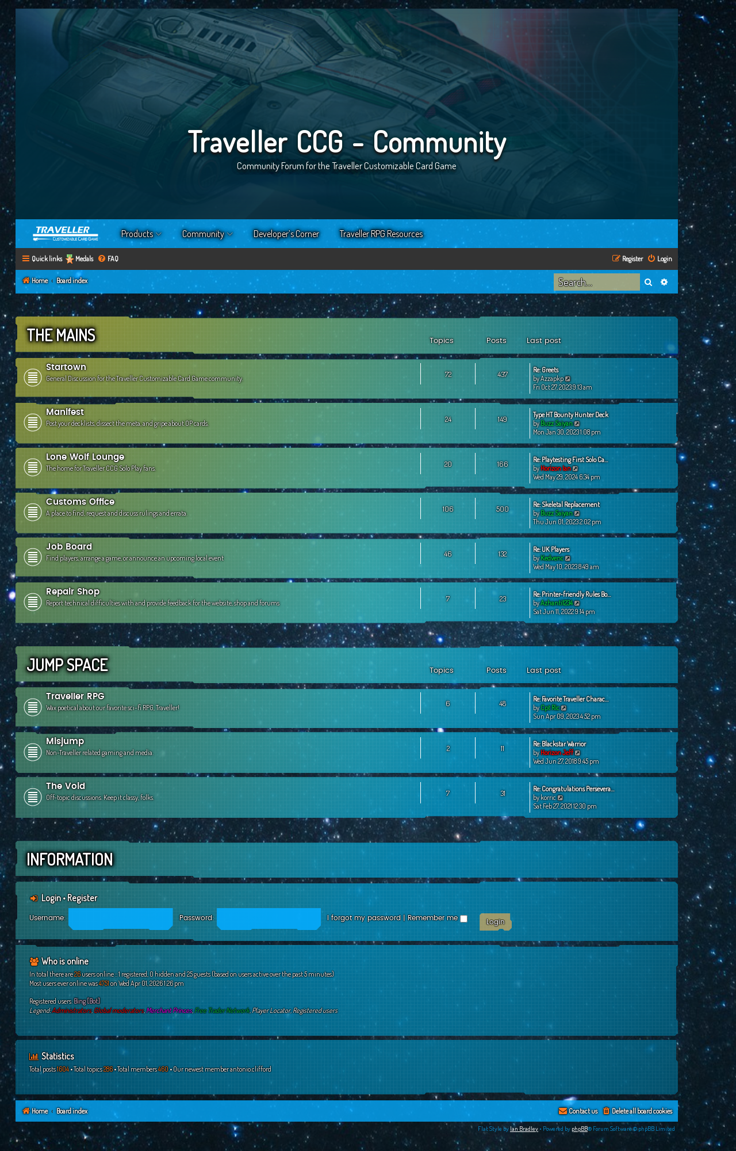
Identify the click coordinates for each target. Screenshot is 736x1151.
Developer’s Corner (286, 233)
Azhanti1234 (556, 603)
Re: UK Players (551, 549)
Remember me (437, 917)
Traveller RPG (75, 696)
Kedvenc (552, 558)
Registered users (315, 1010)
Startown (66, 367)
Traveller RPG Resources (381, 233)
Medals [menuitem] (84, 258)
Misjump (65, 741)
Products (137, 233)
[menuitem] (107, 259)
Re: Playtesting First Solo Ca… (570, 459)
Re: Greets (545, 369)
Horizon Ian (555, 468)
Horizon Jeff (556, 752)
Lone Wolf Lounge (85, 457)
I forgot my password (364, 917)
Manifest (65, 412)
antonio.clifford (250, 1069)
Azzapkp (552, 378)
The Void (65, 786)
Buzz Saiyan (556, 423)
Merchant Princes (169, 1010)
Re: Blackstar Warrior (559, 744)
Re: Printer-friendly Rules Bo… (572, 594)
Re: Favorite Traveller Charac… (570, 699)
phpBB (580, 1129)
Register (82, 898)
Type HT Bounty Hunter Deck (570, 414)
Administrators (71, 1010)
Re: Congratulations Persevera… (573, 788)
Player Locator (271, 1010)
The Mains (60, 335)
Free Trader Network (222, 1010)
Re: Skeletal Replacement (566, 504)
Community (203, 233)
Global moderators (119, 1010)
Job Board (69, 547)
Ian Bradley (524, 1129)
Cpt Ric (549, 707)
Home (66, 233)
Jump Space (67, 664)
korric (548, 797)
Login (51, 898)
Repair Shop (72, 592)
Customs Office (80, 502)
